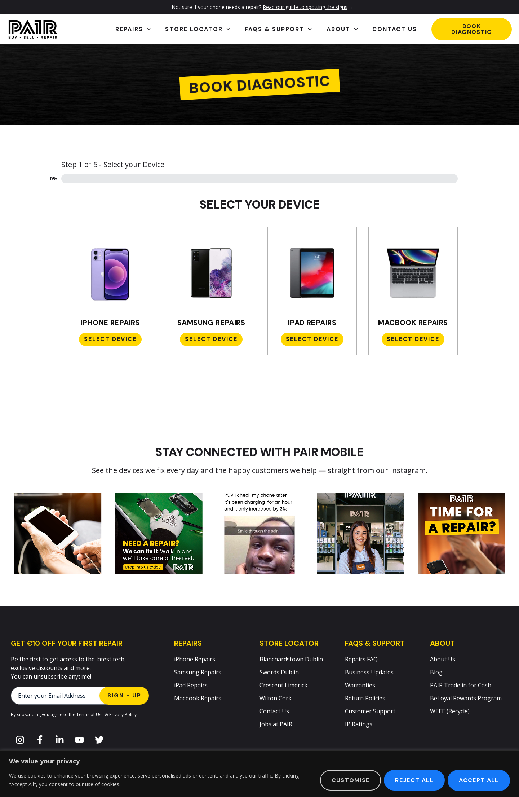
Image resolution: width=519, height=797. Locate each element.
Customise (350, 780)
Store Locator (197, 29)
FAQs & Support (278, 29)
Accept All (478, 780)
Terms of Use (90, 714)
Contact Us (394, 29)
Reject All (414, 780)
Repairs (133, 29)
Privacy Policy (123, 714)
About (342, 29)
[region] (259, 773)
